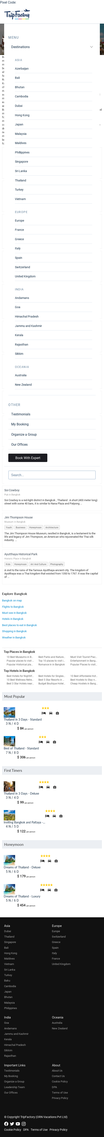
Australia (21, 375)
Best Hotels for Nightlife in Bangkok (21, 676)
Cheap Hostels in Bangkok (84, 683)
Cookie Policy (60, 1081)
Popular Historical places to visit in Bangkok (21, 664)
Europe (19, 220)
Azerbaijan (22, 68)
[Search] (52, 475)
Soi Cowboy (12, 490)
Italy (18, 248)
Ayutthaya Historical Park (20, 554)
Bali (17, 78)
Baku (7, 980)
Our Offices (19, 444)
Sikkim (19, 354)
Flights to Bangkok (13, 607)
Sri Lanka (21, 171)
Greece (19, 239)
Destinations (52, 47)
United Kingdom (25, 276)
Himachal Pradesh (27, 316)
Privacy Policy (60, 1098)
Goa (17, 307)
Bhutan (19, 87)
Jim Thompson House (18, 517)
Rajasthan (21, 344)
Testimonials (20, 414)
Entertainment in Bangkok (84, 660)
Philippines (10, 1008)
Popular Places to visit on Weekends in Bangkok (84, 664)
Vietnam (20, 199)
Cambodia (21, 96)
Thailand (20, 180)
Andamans (22, 298)
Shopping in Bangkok (14, 631)
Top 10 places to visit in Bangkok (52, 660)
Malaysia (21, 134)
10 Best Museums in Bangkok (21, 656)
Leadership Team (14, 1087)
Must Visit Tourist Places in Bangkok (84, 656)
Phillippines (22, 152)
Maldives (20, 143)
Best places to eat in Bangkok (19, 625)
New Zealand (23, 385)
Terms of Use (60, 1092)
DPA (54, 1087)
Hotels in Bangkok (12, 619)
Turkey (19, 189)
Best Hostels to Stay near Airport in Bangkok (84, 679)
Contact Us (58, 1076)
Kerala (19, 335)
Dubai (18, 106)
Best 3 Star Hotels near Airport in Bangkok (21, 683)
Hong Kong (22, 115)
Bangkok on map (12, 600)
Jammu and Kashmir (28, 326)
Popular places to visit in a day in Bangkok (21, 660)
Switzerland (22, 267)
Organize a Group (24, 434)
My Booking (20, 424)
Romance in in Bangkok (51, 664)
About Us (57, 1070)
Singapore (21, 161)
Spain (18, 258)
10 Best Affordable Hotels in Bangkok (84, 676)
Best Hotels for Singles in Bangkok (52, 676)
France (19, 230)
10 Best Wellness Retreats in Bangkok (21, 679)
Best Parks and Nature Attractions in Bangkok (52, 656)
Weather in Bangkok (14, 637)
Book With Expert (27, 458)
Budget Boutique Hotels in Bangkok (52, 683)
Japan (19, 124)
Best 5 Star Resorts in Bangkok (52, 679)
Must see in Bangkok (14, 613)
